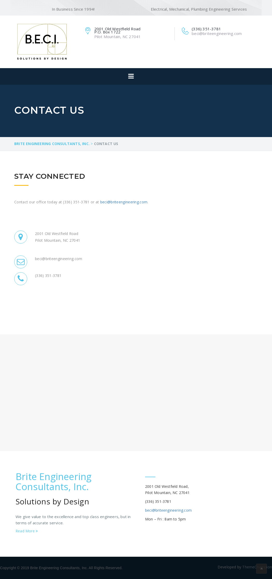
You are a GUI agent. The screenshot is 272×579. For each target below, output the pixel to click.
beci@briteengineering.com (124, 201)
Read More (27, 530)
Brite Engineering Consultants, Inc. (53, 481)
